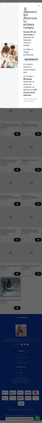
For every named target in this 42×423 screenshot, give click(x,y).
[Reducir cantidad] (2, 98)
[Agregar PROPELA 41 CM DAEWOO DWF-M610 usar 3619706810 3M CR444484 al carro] (38, 98)
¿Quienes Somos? (21, 363)
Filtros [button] (21, 57)
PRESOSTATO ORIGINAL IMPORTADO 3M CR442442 (30, 135)
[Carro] (39, 19)
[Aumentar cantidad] (12, 98)
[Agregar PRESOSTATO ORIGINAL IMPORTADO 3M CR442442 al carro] (38, 143)
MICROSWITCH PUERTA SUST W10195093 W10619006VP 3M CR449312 (10, 132)
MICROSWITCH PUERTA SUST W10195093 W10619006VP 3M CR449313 (10, 90)
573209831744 (21, 372)
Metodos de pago (21, 357)
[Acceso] (36, 19)
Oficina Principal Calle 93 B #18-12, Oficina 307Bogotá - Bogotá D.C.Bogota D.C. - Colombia (21, 379)
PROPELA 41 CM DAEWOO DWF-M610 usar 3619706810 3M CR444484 (31, 90)
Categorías (21, 25)
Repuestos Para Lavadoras (23, 39)
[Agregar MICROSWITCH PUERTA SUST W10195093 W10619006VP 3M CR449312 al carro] (17, 140)
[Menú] (2, 19)
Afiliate (21, 355)
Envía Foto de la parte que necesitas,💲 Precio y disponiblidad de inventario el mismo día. (21, 33)
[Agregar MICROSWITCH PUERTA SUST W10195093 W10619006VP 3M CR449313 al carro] (17, 98)
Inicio (10, 39)
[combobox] (19, 19)
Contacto (21, 360)
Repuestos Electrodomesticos (23, 409)
